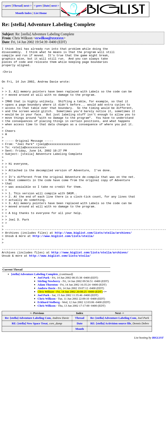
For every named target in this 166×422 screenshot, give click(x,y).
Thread (17, 5)
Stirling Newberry (48, 324)
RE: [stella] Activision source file (110, 366)
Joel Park (43, 321)
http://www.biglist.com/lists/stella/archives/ (93, 270)
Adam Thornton (47, 328)
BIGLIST (158, 381)
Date (47, 5)
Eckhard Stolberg (48, 345)
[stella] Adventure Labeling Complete (34, 317)
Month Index (23, 13)
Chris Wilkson (46, 342)
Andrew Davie (46, 331)
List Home (40, 13)
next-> (28, 5)
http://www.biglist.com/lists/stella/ (63, 274)
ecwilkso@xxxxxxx (49, 38)
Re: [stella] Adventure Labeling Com (28, 361)
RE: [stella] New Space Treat (30, 366)
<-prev (7, 5)
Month (79, 372)
